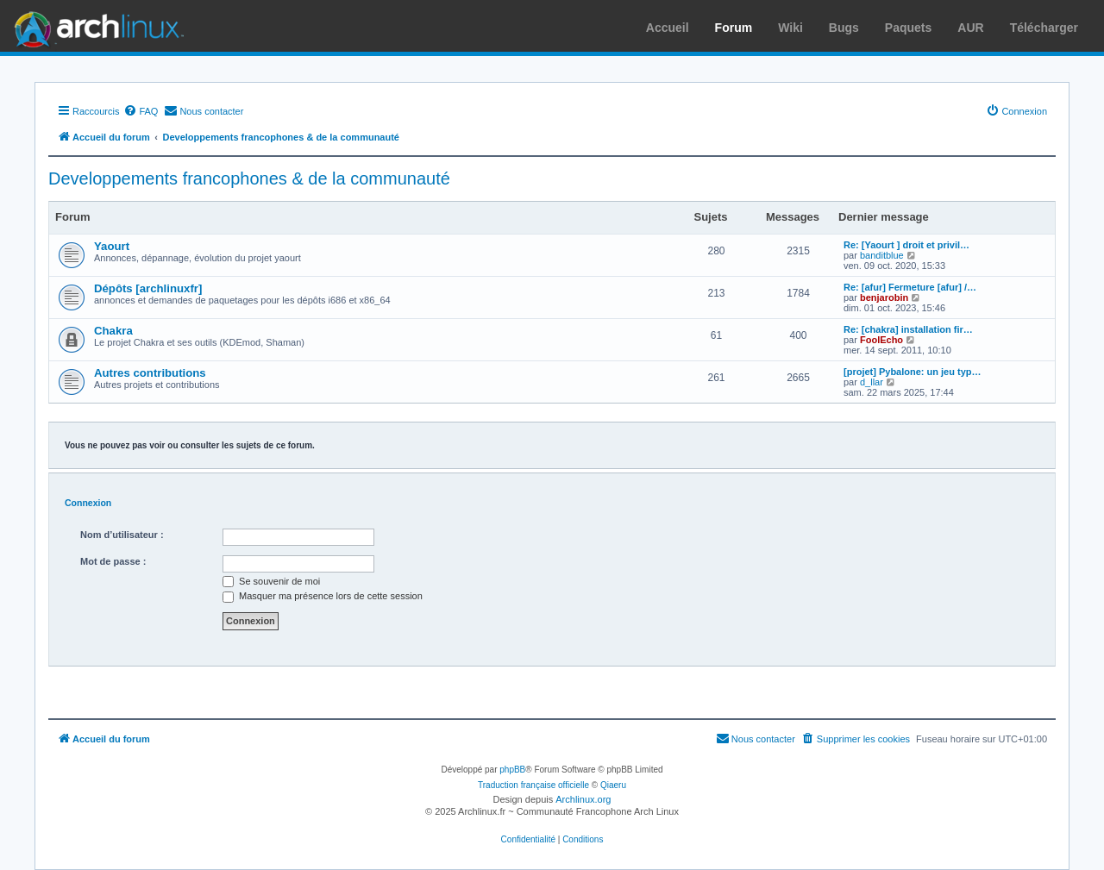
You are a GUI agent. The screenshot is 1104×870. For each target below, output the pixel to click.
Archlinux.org (583, 799)
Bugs (844, 28)
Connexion (88, 503)
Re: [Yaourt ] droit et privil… (906, 245)
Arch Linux (95, 26)
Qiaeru (613, 785)
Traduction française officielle (533, 785)
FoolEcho (881, 340)
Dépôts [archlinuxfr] (148, 288)
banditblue (882, 255)
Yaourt (111, 246)
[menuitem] (140, 111)
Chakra (113, 330)
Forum (734, 28)
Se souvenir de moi (271, 581)
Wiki (790, 28)
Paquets (908, 28)
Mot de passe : (113, 561)
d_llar (871, 382)
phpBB (512, 769)
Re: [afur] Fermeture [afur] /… (910, 287)
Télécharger (1044, 28)
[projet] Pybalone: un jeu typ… (913, 371)
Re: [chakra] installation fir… (908, 329)
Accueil (667, 28)
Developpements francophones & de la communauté (249, 178)
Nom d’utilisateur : (122, 534)
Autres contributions (150, 372)
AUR (970, 28)
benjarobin (884, 297)
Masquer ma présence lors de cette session (323, 596)
